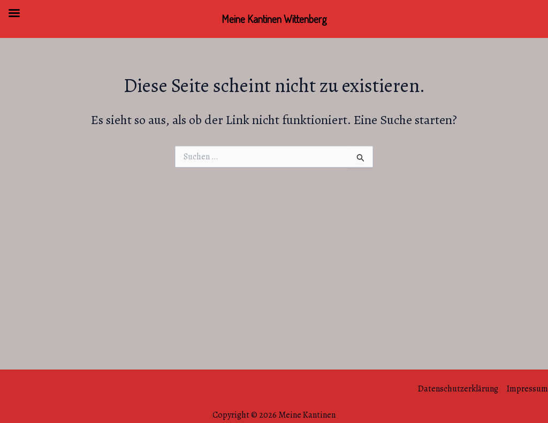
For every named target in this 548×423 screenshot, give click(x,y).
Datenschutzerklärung (458, 389)
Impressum (527, 389)
